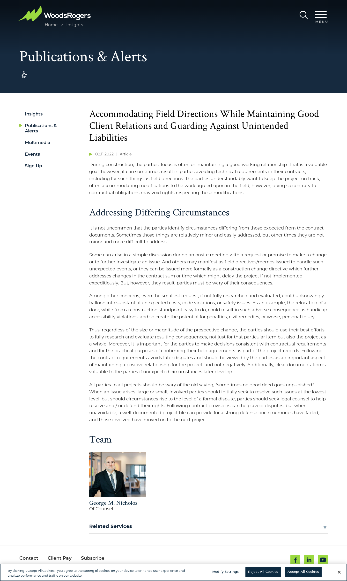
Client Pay (60, 558)
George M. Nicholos (113, 502)
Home (51, 25)
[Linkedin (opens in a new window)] (309, 560)
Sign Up (33, 166)
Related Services (110, 526)
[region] (173, 572)
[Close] (339, 572)
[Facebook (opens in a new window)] (295, 560)
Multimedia (37, 142)
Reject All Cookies (263, 571)
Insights (74, 25)
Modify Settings (225, 571)
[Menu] (321, 17)
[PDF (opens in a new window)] (24, 78)
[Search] (304, 15)
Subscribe (92, 558)
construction (119, 164)
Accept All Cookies (303, 571)
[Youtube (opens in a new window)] (323, 560)
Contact (28, 558)
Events (32, 154)
